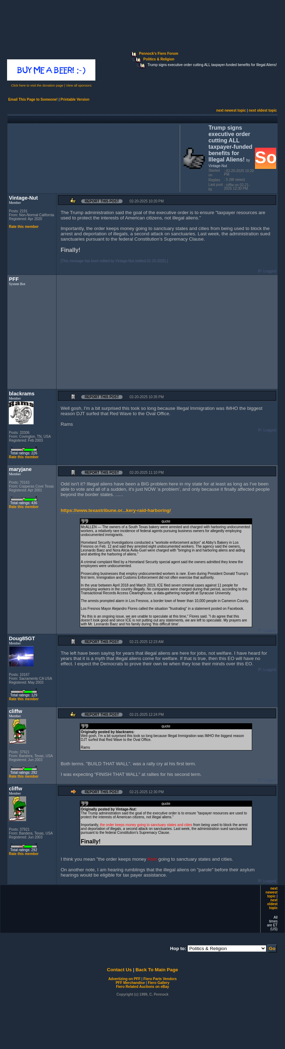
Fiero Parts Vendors (160, 979)
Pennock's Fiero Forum (158, 53)
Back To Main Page (157, 969)
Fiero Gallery (158, 983)
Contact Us (119, 969)
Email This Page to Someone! (33, 99)
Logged (269, 271)
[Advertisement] (92, 157)
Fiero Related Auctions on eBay (142, 987)
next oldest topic (263, 110)
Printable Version (74, 99)
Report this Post (102, 201)
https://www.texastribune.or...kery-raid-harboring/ (116, 510)
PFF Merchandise (130, 983)
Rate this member (23, 227)
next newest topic (231, 110)
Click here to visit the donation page (37, 85)
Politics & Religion (158, 59)
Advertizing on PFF (124, 979)
